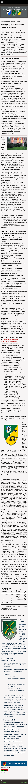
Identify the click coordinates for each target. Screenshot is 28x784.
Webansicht (24, 782)
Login (25, 781)
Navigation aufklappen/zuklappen (14, 2)
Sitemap (12, 781)
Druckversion (5, 781)
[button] (18, 655)
